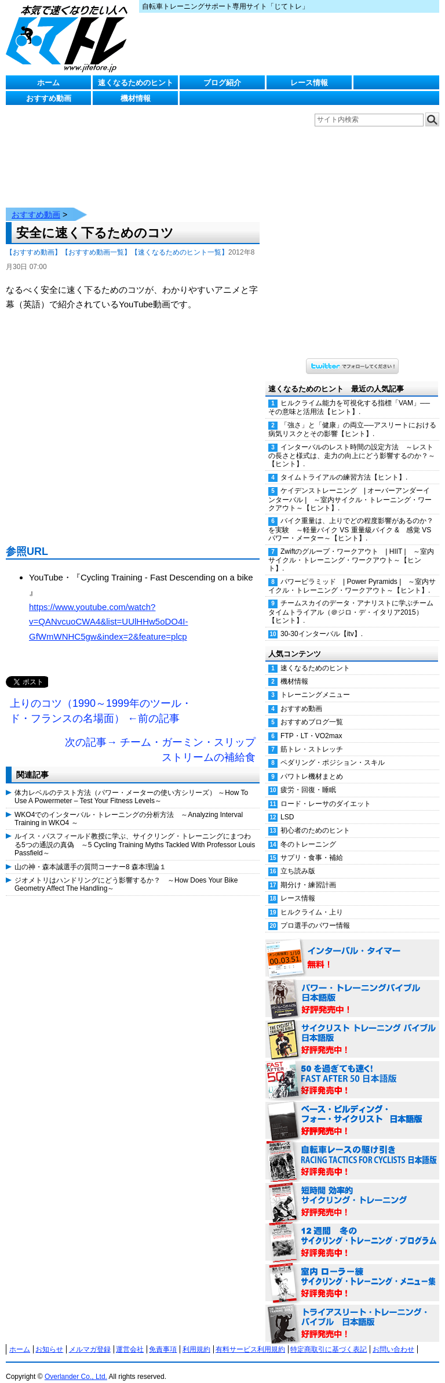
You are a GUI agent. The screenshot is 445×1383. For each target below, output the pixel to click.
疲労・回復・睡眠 (308, 778)
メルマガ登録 (90, 1338)
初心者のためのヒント (315, 819)
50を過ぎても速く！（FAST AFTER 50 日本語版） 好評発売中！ (352, 1068)
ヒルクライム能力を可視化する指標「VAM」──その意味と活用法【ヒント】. (349, 395)
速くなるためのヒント (135, 82)
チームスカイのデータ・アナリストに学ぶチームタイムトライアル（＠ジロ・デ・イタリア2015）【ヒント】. (350, 600)
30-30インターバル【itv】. (321, 622)
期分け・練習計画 (308, 873)
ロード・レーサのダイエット (325, 792)
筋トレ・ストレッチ (311, 738)
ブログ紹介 (222, 82)
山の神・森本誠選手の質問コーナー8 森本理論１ (90, 855)
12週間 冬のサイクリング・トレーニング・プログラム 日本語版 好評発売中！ (352, 1231)
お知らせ (49, 1338)
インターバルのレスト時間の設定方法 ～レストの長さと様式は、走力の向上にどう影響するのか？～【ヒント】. (351, 444)
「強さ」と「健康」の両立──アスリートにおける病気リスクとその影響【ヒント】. (352, 417)
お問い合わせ (393, 1338)
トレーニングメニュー (315, 683)
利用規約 (196, 1338)
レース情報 (309, 82)
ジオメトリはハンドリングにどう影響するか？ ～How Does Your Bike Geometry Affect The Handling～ (126, 873)
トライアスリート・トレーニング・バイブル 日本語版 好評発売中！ (352, 1312)
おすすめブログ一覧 (311, 710)
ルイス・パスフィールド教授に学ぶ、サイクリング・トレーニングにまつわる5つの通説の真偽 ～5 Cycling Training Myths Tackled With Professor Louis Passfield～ (134, 833)
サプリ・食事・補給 (311, 846)
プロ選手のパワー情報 (315, 914)
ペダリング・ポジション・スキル (332, 751)
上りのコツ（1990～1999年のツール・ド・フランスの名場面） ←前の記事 (101, 699)
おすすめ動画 (48, 98)
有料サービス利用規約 (250, 1338)
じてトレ (69, 37)
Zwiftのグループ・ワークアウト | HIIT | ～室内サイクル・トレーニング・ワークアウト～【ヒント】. (351, 548)
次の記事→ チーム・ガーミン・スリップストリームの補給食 (160, 738)
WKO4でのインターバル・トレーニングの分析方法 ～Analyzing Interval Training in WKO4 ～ (128, 807)
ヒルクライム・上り (311, 900)
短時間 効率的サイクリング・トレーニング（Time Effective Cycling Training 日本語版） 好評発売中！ (352, 1190)
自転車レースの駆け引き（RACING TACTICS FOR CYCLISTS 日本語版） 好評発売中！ (352, 1150)
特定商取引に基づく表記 (328, 1338)
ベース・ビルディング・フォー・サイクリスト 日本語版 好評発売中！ (352, 1109)
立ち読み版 (297, 859)
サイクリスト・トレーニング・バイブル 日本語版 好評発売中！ (352, 1028)
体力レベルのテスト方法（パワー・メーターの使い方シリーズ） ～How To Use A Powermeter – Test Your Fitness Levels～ (131, 785)
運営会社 (130, 1338)
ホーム (48, 82)
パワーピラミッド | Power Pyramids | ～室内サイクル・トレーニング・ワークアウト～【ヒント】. (352, 574)
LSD (287, 805)
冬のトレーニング (308, 833)
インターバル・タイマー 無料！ (352, 947)
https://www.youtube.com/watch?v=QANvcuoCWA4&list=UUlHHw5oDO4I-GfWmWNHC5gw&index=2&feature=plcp (108, 610)
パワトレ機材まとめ (311, 765)
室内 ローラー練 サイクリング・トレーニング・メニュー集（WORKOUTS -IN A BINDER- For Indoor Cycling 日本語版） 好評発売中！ (352, 1271)
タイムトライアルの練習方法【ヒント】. (343, 466)
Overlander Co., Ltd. (76, 1365)
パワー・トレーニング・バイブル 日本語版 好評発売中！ (352, 987)
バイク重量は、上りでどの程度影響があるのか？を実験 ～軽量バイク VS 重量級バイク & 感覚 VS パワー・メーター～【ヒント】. (350, 518)
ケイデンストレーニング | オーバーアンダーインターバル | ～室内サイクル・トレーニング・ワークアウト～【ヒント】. (350, 487)
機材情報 (136, 98)
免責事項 (163, 1338)
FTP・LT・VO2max (311, 724)
